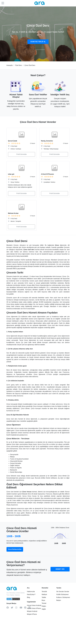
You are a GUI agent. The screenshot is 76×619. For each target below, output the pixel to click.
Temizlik (44, 591)
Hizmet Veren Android (34, 605)
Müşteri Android (32, 611)
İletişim (58, 600)
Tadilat (44, 597)
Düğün (44, 606)
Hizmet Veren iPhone (34, 608)
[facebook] (9, 608)
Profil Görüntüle (21, 154)
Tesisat (44, 603)
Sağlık (44, 609)
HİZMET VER (60, 569)
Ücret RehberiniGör (15, 549)
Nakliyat (44, 594)
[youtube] (22, 608)
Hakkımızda (31, 591)
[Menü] (3, 3)
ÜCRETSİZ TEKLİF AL (38, 41)
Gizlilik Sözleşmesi (62, 594)
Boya (43, 600)
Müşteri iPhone (32, 614)
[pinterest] (26, 608)
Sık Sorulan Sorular (62, 591)
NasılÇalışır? (31, 594)
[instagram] (17, 608)
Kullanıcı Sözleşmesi (63, 597)
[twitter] (13, 608)
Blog (28, 597)
